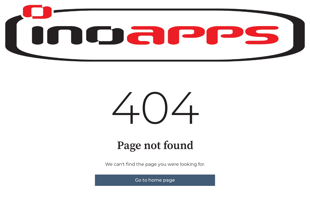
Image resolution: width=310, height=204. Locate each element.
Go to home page (155, 180)
